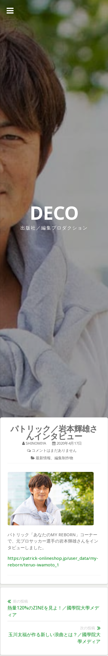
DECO (54, 212)
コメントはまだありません (54, 450)
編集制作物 (63, 457)
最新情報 (43, 457)
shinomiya (36, 443)
